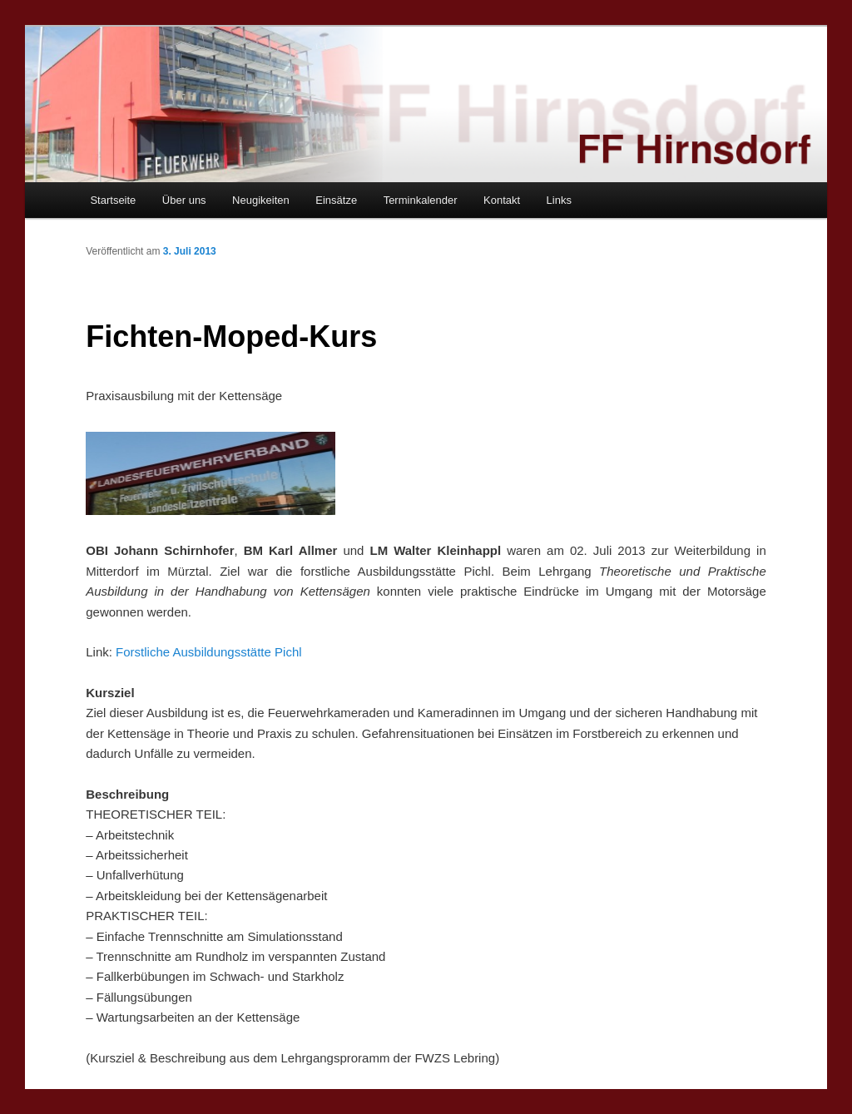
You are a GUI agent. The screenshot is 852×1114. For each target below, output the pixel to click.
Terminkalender (421, 200)
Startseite (113, 200)
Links (559, 200)
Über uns (184, 200)
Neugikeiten (261, 200)
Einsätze (336, 200)
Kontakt (501, 200)
